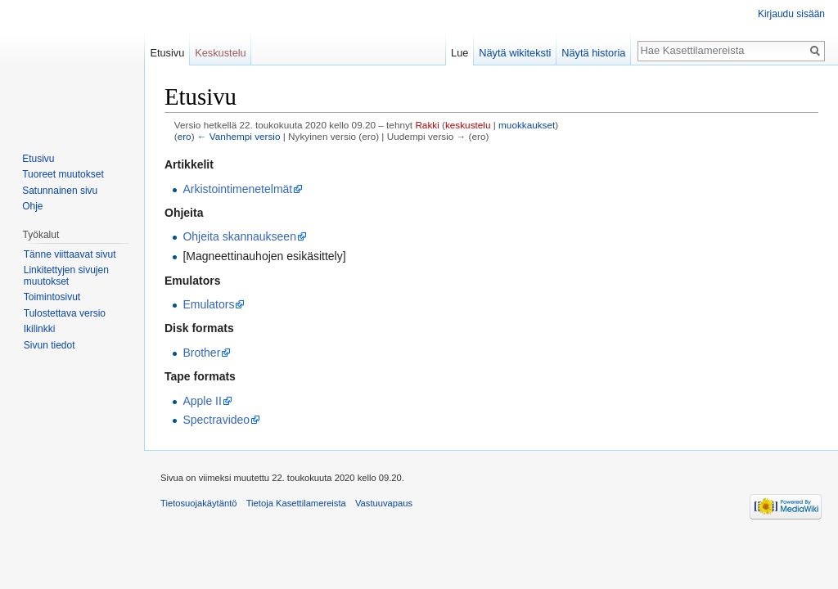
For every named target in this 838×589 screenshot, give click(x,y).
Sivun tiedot (49, 345)
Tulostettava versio (65, 313)
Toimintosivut (52, 297)
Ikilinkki (40, 329)
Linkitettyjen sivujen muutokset (66, 275)
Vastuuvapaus (383, 503)
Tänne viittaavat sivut (70, 254)
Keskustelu (220, 53)
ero (184, 136)
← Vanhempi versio (239, 136)
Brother (201, 352)
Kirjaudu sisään (791, 14)
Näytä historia (593, 53)
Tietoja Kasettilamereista (296, 503)
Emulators (208, 304)
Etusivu (167, 53)
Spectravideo (216, 419)
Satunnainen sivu (59, 190)
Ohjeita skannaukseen (239, 236)
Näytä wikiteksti (515, 53)
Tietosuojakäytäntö (198, 503)
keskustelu (468, 124)
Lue (459, 53)
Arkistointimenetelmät (237, 189)
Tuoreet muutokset (63, 174)
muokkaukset (526, 124)
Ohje (32, 206)
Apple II (201, 400)
